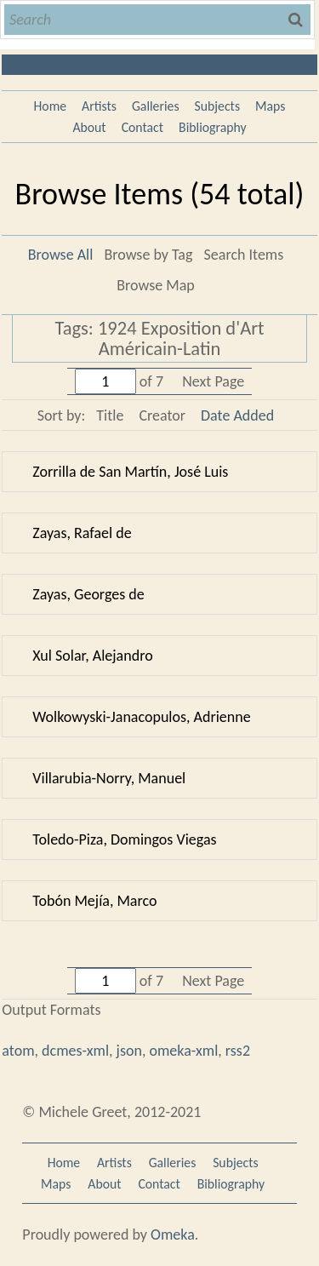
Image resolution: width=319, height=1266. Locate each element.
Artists (99, 106)
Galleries (155, 106)
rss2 (237, 1050)
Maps (270, 106)
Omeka (173, 1234)
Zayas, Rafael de (81, 533)
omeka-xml (183, 1050)
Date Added (237, 415)
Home (50, 106)
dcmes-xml (75, 1050)
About (88, 127)
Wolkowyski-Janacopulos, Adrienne (141, 716)
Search (296, 19)
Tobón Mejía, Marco (94, 900)
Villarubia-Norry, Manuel (108, 778)
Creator (162, 415)
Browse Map (155, 285)
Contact (142, 127)
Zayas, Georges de (88, 594)
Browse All (61, 254)
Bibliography (213, 127)
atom (18, 1050)
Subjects (218, 106)
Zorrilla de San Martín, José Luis (130, 471)
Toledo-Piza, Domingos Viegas (124, 839)
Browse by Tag (148, 254)
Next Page (213, 381)
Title (109, 415)
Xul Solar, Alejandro (92, 655)
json (129, 1050)
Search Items (244, 254)
